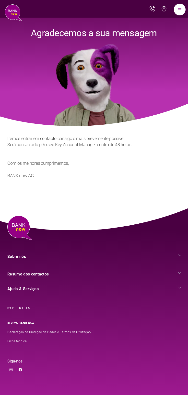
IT (23, 308)
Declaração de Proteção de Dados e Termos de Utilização (49, 332)
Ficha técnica (17, 341)
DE (14, 308)
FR (19, 308)
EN (28, 308)
